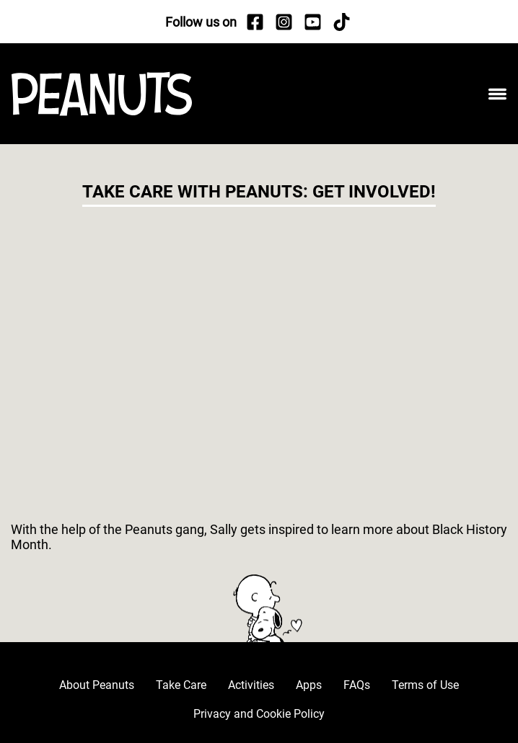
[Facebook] (254, 21)
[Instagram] (283, 21)
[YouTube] (312, 21)
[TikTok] (341, 21)
